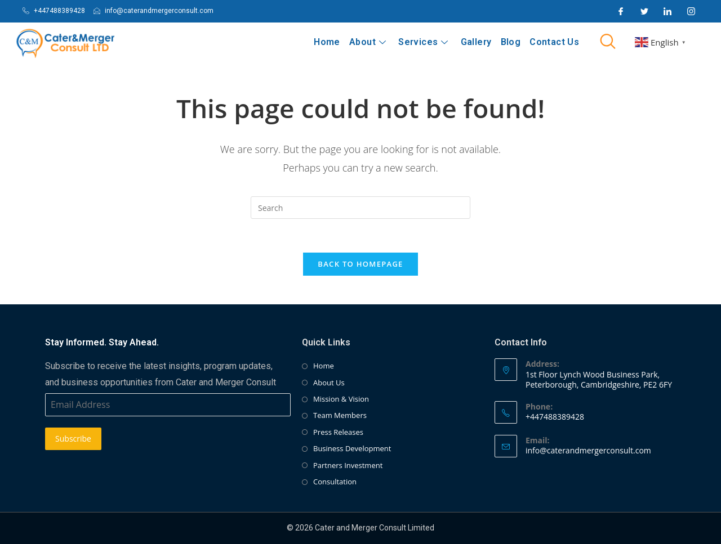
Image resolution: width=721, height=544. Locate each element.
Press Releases (338, 433)
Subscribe (73, 439)
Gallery (476, 42)
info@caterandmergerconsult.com (588, 451)
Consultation (335, 482)
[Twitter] (644, 11)
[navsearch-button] (608, 42)
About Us (329, 383)
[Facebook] (620, 11)
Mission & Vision (341, 399)
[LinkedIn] (667, 11)
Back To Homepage (360, 264)
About (368, 42)
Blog (511, 42)
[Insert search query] (360, 207)
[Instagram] (691, 11)
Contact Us (554, 42)
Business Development (352, 449)
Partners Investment (347, 466)
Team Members (340, 416)
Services (423, 42)
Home (327, 42)
